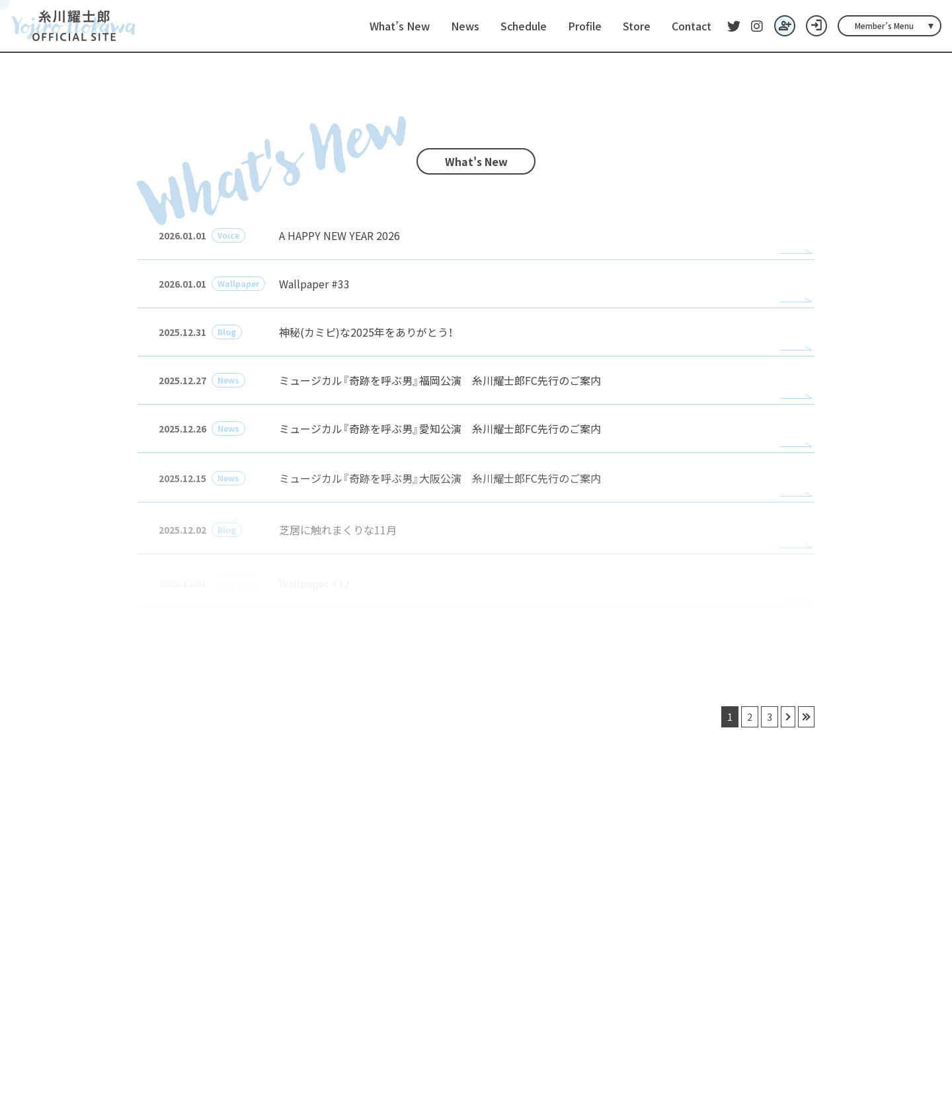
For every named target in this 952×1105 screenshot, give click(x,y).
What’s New (400, 26)
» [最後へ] (806, 716)
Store (637, 26)
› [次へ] (788, 716)
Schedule (523, 26)
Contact (691, 26)
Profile (585, 26)
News (465, 26)
